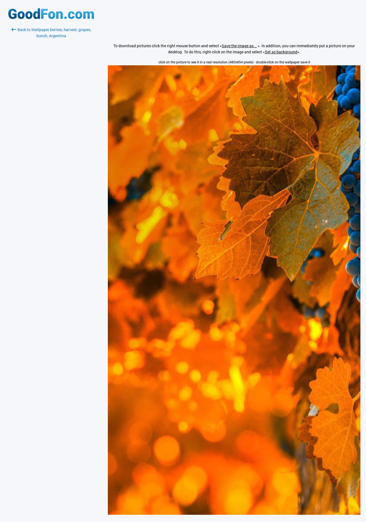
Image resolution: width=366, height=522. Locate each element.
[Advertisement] (51, 104)
